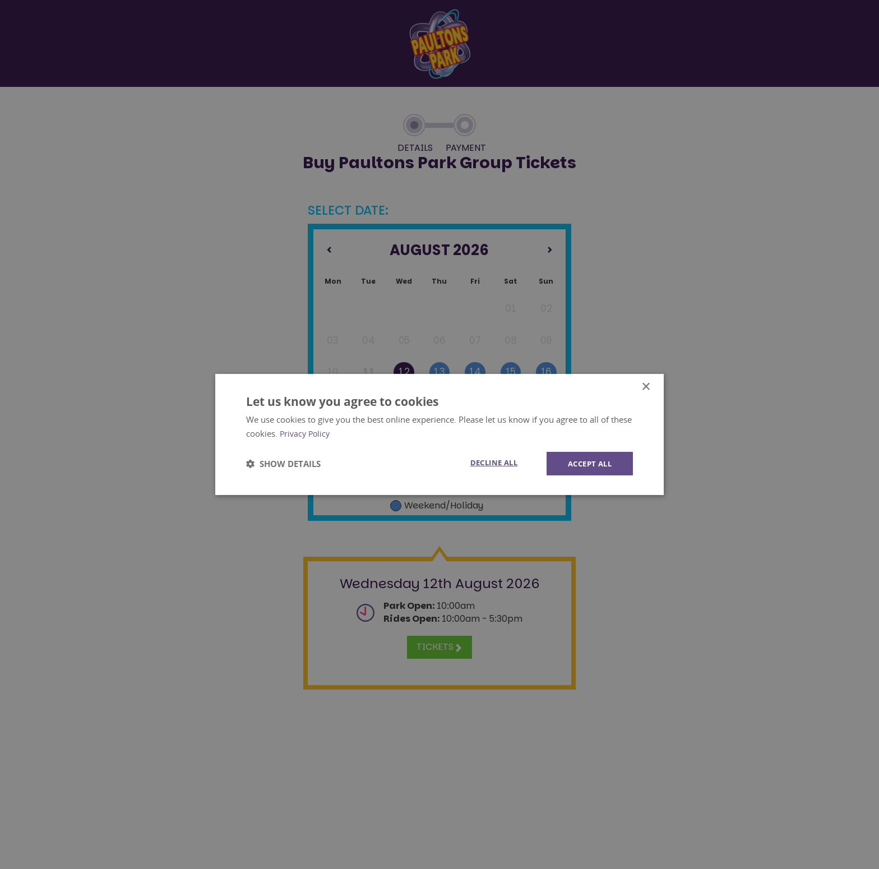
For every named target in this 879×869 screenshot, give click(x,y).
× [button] (645, 386)
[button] (283, 464)
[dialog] (439, 434)
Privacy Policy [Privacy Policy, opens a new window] (306, 432)
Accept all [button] (587, 463)
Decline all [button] (486, 462)
